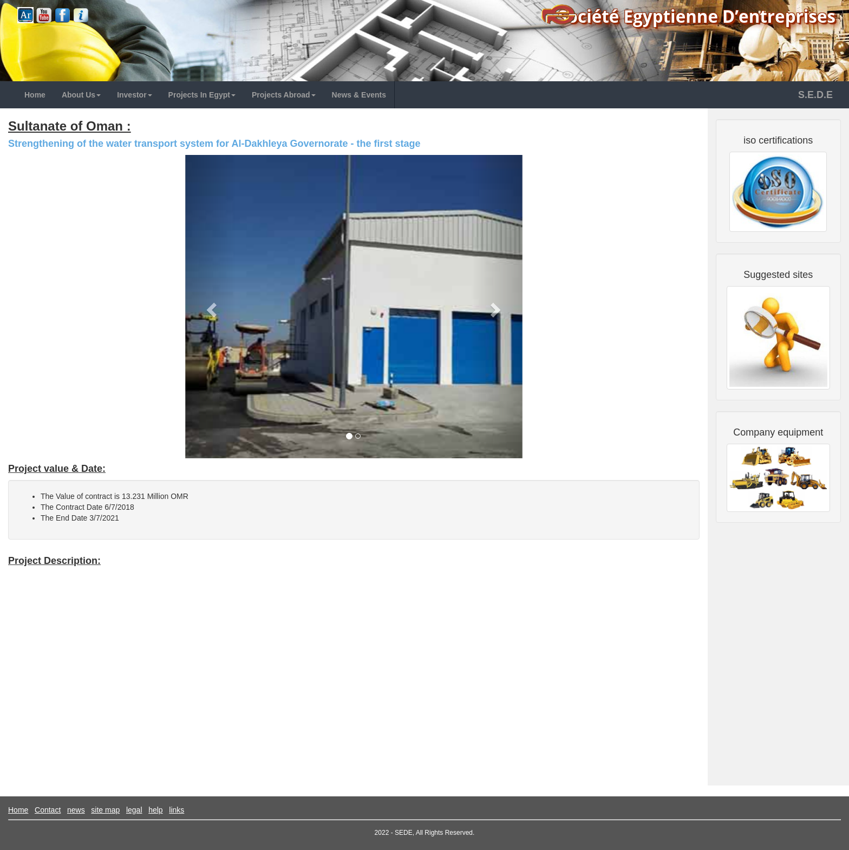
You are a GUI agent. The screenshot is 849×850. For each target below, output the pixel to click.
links (176, 810)
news (76, 810)
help (155, 810)
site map (105, 810)
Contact (48, 810)
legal (134, 810)
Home (18, 810)
